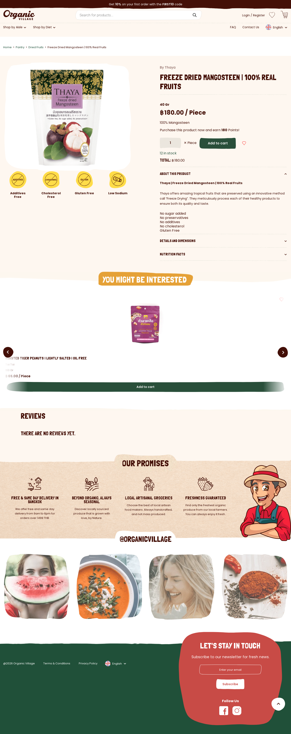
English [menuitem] (278, 27)
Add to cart (218, 143)
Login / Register (253, 15)
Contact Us (250, 27)
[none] (276, 28)
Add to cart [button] (145, 387)
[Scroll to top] (278, 704)
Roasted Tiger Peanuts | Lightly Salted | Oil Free (46, 358)
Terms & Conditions (56, 663)
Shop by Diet (42, 27)
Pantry (20, 47)
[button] (260, 143)
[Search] (194, 14)
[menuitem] (275, 27)
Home (7, 47)
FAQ (233, 27)
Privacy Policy (88, 663)
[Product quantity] (170, 143)
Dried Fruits (36, 47)
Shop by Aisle (12, 27)
